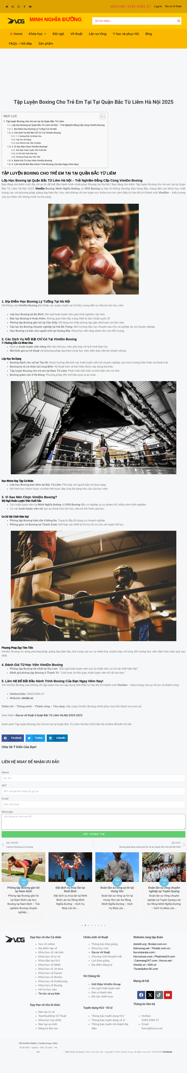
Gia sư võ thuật (173, 6)
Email (5, 798)
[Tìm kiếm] (179, 21)
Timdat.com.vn (160, 948)
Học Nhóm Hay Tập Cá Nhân (28, 143)
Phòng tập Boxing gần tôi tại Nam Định (23, 889)
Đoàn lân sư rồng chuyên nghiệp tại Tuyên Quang (164, 889)
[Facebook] (24, 6)
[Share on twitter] (35, 738)
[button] (130, 6)
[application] (44, 34)
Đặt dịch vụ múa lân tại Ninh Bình (70, 889)
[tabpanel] (23, 887)
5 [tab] (95, 925)
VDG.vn (151, 964)
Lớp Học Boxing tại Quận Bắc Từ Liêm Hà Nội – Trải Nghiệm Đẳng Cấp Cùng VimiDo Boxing (58, 125)
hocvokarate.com (144, 952)
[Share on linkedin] (57, 738)
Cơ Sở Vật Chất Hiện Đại (26, 153)
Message (7, 811)
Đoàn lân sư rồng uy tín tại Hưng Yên (117, 889)
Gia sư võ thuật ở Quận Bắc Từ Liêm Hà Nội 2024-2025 (49, 715)
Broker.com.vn (157, 944)
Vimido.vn (139, 964)
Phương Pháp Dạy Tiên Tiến (28, 157)
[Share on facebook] (13, 738)
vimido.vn (27, 698)
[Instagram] (18, 6)
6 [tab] (98, 925)
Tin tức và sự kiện (49, 993)
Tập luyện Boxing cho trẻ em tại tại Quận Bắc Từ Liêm (35, 121)
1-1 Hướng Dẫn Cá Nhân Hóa (28, 136)
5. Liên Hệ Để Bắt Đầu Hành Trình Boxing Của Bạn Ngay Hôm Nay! (45, 164)
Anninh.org (139, 944)
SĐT (4, 785)
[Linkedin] (12, 6)
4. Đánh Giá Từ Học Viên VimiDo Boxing (32, 160)
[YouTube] (30, 6)
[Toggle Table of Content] (101, 116)
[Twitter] (7, 6)
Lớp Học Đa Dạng (23, 139)
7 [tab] (101, 925)
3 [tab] (88, 925)
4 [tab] (92, 925)
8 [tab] (105, 925)
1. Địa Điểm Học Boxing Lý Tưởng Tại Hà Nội (34, 129)
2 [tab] (85, 925)
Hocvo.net (165, 960)
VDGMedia (167, 1052)
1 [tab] (82, 925)
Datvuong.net (141, 948)
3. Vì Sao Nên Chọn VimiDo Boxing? (30, 146)
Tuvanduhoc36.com (146, 968)
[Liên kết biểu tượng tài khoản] (158, 6)
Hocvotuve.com (143, 956)
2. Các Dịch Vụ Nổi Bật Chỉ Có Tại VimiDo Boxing (36, 132)
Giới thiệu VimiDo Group (106, 984)
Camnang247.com (146, 960)
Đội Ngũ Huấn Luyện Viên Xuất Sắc (31, 150)
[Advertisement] (93, 72)
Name (5, 772)
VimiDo (40, 188)
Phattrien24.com (165, 956)
